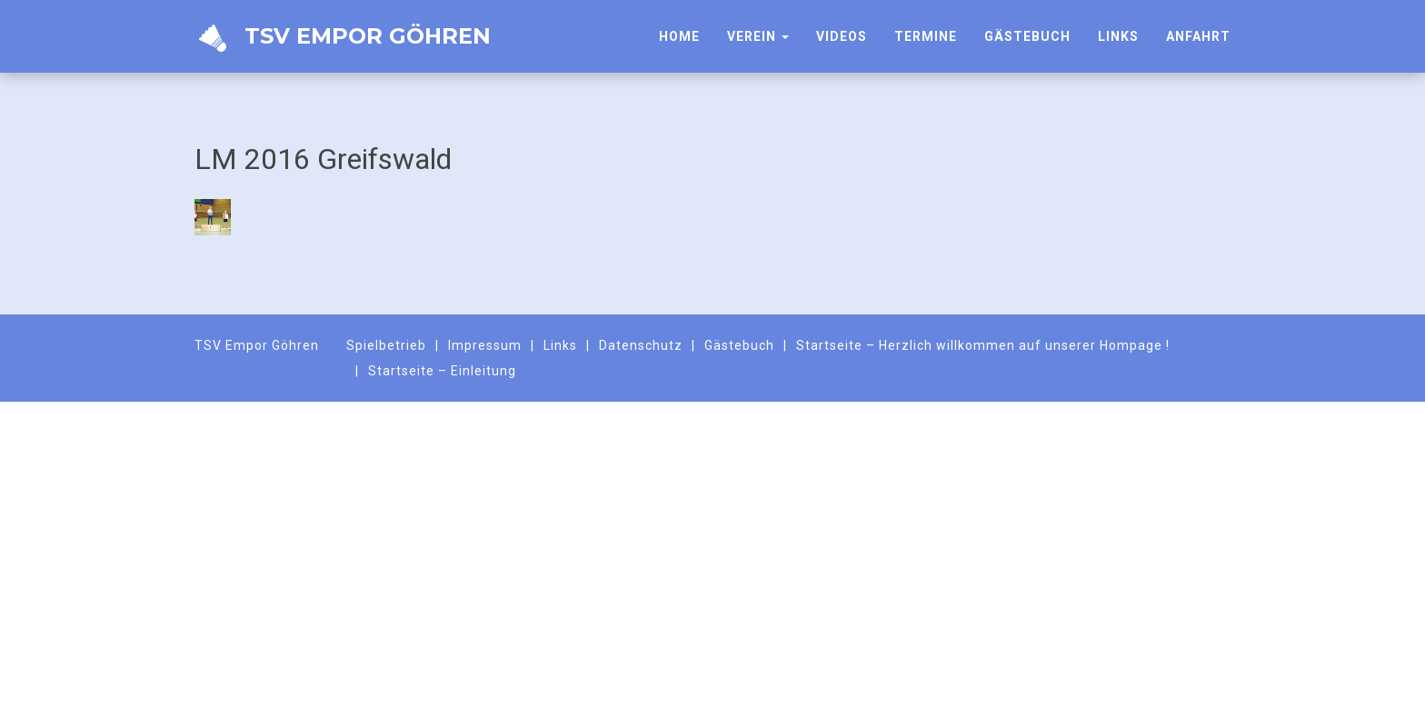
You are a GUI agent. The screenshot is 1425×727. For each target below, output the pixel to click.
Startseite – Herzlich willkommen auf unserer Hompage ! (983, 345)
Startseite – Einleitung (442, 371)
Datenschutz (641, 345)
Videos (841, 36)
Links (1118, 36)
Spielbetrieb (386, 345)
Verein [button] (758, 36)
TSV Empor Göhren (342, 38)
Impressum (485, 345)
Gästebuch (1027, 36)
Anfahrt (1198, 36)
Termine (925, 36)
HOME (679, 36)
